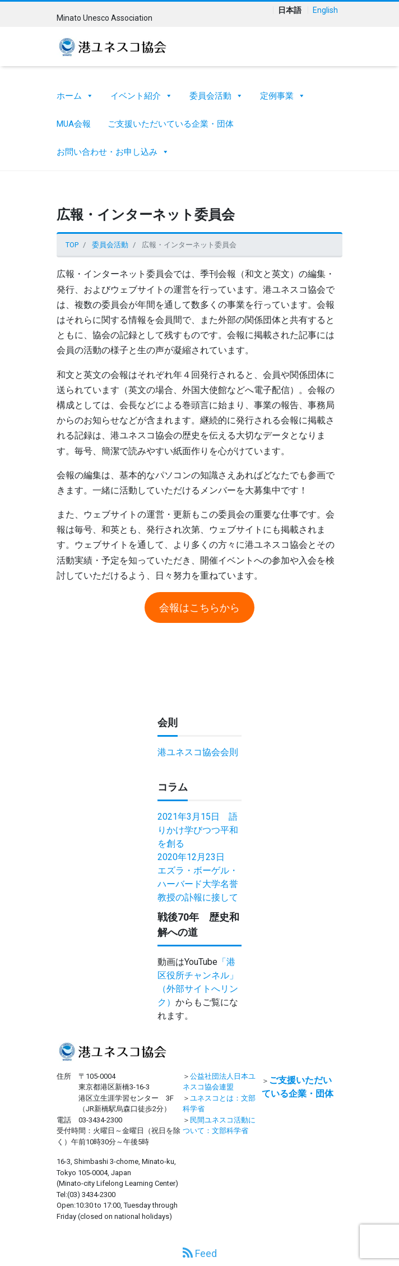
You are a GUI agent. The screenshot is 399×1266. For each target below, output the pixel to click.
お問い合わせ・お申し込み (113, 149)
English (325, 10)
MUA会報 (74, 124)
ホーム (75, 93)
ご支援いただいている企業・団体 (171, 124)
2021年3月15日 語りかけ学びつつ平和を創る (197, 830)
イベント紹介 (141, 93)
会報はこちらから (199, 607)
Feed (200, 1253)
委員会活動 (216, 93)
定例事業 (282, 93)
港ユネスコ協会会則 (197, 752)
